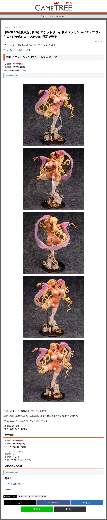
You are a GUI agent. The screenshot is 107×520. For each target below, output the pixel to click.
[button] (70, 509)
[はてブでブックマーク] (87, 502)
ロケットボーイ (34, 496)
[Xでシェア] (20, 502)
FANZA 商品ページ (12, 76)
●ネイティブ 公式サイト (11, 484)
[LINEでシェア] (37, 509)
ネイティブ (23, 496)
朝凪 (44, 496)
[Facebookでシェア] (53, 502)
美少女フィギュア (10, 496)
